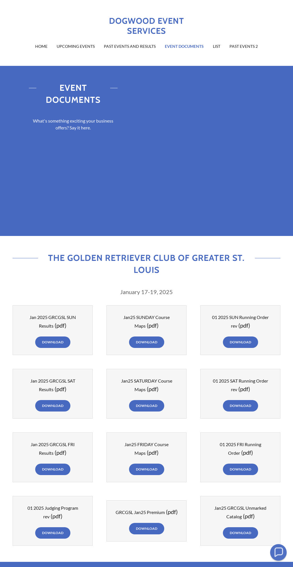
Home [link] (41, 46)
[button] (278, 552)
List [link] (216, 46)
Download (53, 342)
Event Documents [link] (184, 46)
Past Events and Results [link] (130, 46)
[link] (146, 32)
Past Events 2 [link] (243, 46)
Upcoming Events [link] (76, 46)
